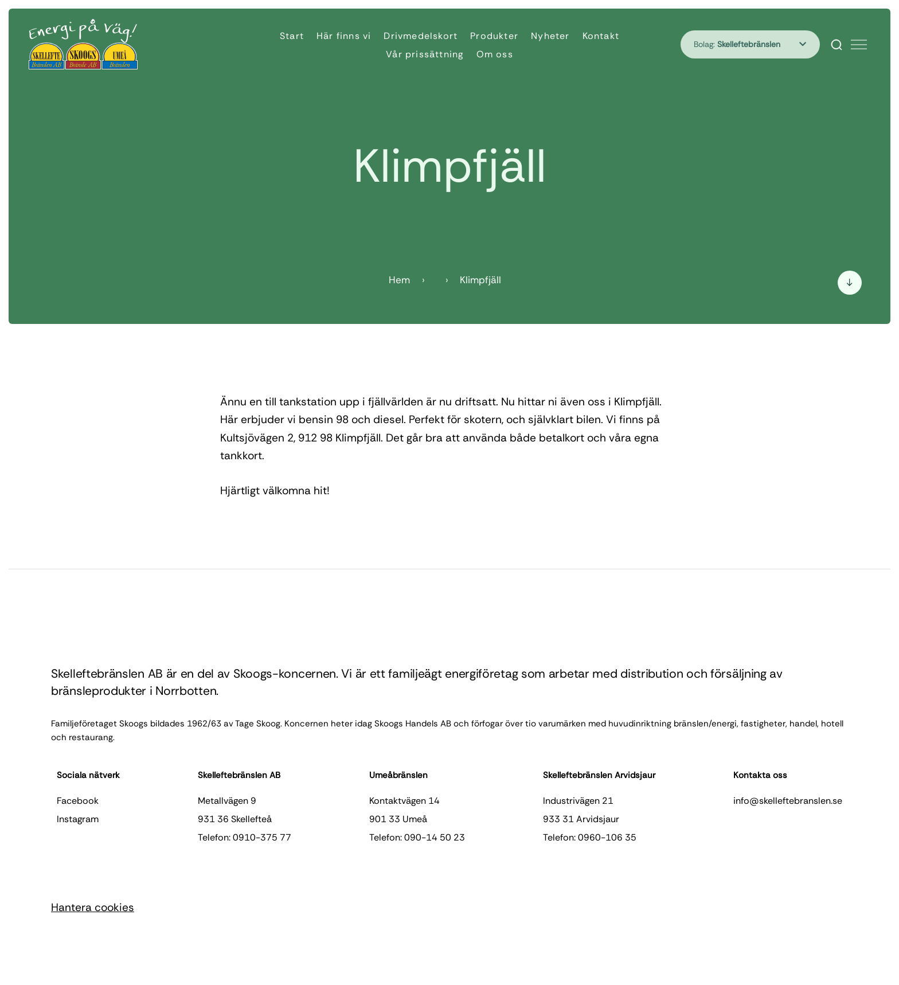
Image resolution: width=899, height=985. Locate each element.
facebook (78, 801)
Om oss (494, 54)
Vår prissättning (424, 54)
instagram (78, 819)
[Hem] (83, 44)
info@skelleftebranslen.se (787, 801)
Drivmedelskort (421, 36)
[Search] (836, 45)
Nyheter (550, 36)
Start (292, 36)
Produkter (494, 36)
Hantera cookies (92, 907)
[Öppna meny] (858, 44)
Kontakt (601, 36)
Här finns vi (343, 36)
